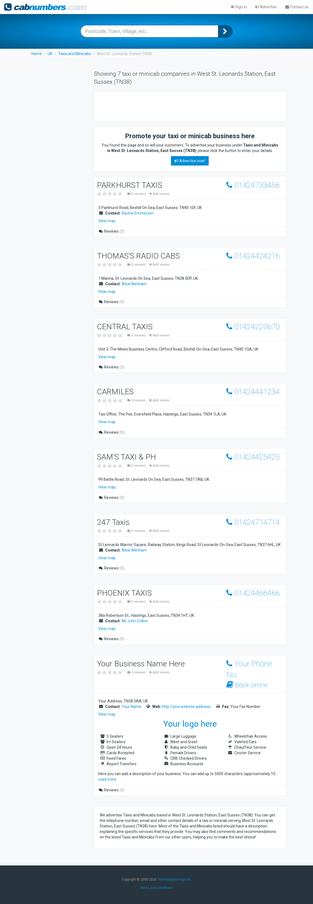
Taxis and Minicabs (74, 53)
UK (50, 53)
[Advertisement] (164, 105)
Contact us (297, 7)
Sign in (239, 7)
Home (36, 53)
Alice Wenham (134, 284)
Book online (247, 685)
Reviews (111, 231)
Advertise (266, 7)
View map (107, 221)
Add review (159, 194)
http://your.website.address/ (186, 706)
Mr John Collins (135, 621)
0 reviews (136, 194)
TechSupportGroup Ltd (173, 879)
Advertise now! (190, 161)
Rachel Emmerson (138, 213)
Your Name (131, 706)
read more (107, 779)
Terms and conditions (156, 888)
